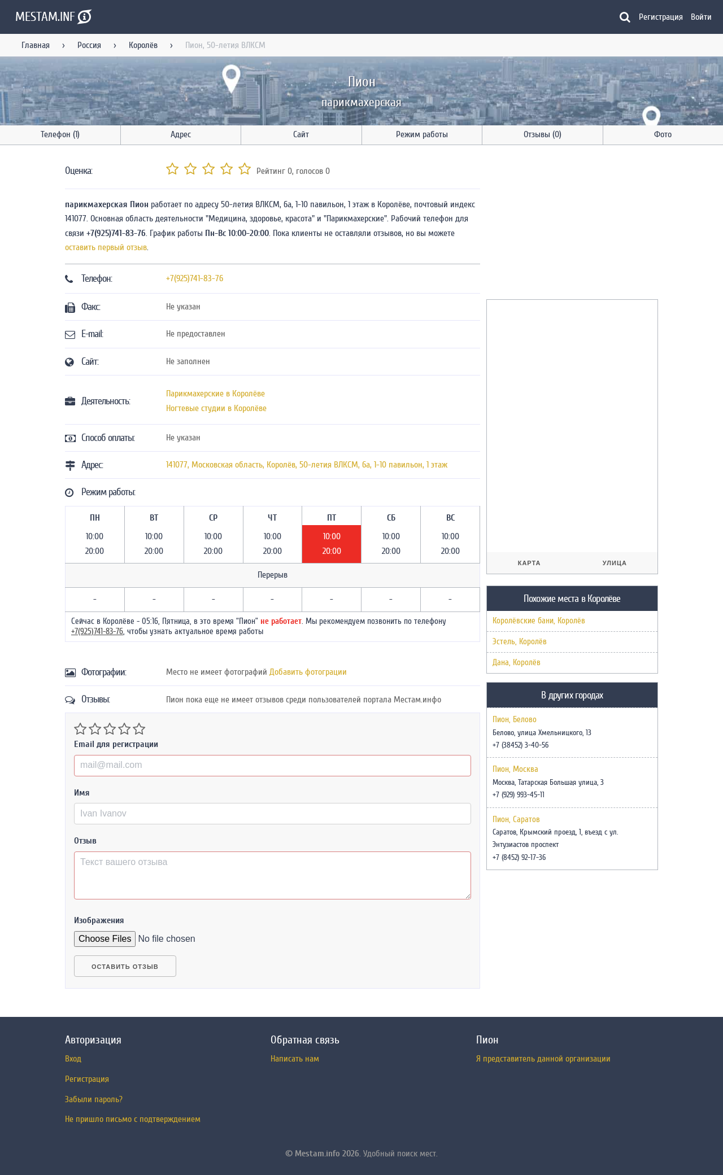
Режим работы (422, 134)
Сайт (301, 134)
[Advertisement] (571, 224)
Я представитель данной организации (543, 1059)
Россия (89, 45)
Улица (615, 563)
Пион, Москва (515, 769)
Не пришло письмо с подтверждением (133, 1119)
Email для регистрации (116, 744)
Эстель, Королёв (520, 642)
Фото (663, 134)
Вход (73, 1059)
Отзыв (85, 841)
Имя (82, 793)
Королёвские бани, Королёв (539, 621)
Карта (529, 563)
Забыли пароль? (94, 1099)
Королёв (143, 45)
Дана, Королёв (517, 662)
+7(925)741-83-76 (194, 278)
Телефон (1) (60, 134)
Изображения (99, 920)
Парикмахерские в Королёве (215, 393)
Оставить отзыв (125, 966)
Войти (701, 17)
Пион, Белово (515, 719)
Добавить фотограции (308, 672)
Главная (35, 45)
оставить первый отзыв (106, 247)
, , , (306, 465)
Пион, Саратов (516, 819)
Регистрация (661, 17)
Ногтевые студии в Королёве (216, 408)
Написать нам (295, 1059)
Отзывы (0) (542, 134)
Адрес (181, 134)
